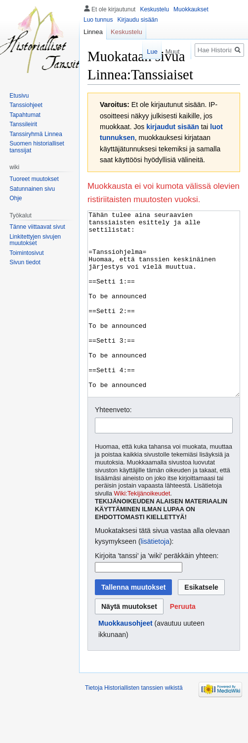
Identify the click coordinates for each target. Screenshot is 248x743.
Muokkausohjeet (125, 660)
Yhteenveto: (113, 447)
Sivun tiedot (25, 262)
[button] (182, 643)
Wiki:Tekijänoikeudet (142, 530)
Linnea (93, 31)
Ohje (15, 198)
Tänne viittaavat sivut (37, 226)
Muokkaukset (190, 9)
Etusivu (19, 95)
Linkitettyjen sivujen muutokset (35, 240)
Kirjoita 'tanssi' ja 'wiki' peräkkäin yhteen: (156, 593)
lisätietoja (155, 578)
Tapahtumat (25, 114)
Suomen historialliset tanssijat (36, 147)
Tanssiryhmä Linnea (35, 134)
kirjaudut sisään (172, 127)
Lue (147, 51)
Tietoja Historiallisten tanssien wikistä (134, 724)
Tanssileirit (23, 124)
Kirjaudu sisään (137, 19)
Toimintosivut (26, 252)
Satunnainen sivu (32, 188)
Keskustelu (154, 9)
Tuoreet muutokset (34, 179)
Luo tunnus (98, 19)
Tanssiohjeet (25, 105)
